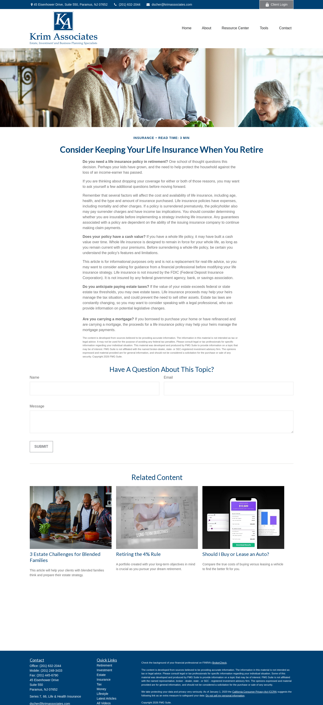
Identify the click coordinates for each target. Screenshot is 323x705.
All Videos (104, 703)
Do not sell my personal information (225, 695)
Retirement (104, 665)
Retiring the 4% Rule (138, 554)
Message (37, 406)
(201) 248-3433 (51, 670)
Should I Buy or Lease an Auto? (235, 554)
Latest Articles (106, 698)
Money (101, 689)
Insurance (103, 679)
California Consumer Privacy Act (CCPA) (254, 691)
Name (34, 377)
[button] (186, 28)
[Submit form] (41, 446)
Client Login (276, 5)
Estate (101, 675)
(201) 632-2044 (126, 4)
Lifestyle (102, 694)
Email (168, 377)
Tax (99, 684)
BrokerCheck (219, 662)
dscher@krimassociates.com (169, 4)
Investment (104, 670)
